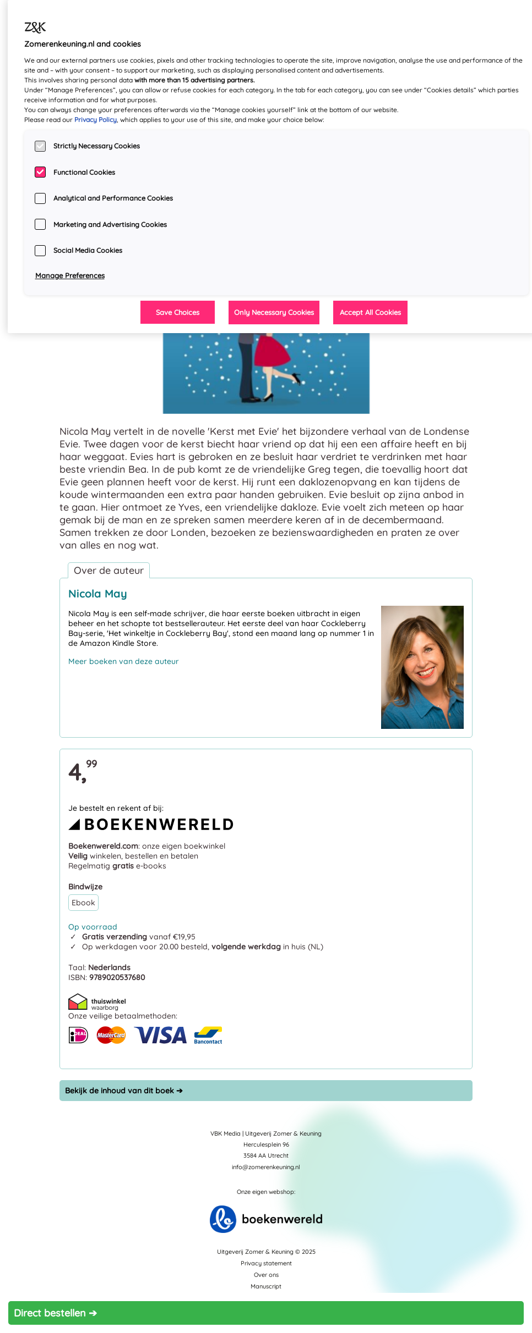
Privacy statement (266, 1263)
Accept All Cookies (370, 312)
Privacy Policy (95, 119)
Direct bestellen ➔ (55, 1313)
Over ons (266, 1275)
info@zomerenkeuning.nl (266, 1167)
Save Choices (177, 312)
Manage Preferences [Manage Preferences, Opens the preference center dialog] (70, 275)
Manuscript (266, 1286)
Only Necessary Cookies (274, 312)
